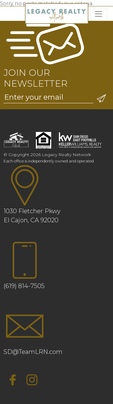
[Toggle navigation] (98, 14)
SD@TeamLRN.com (33, 351)
